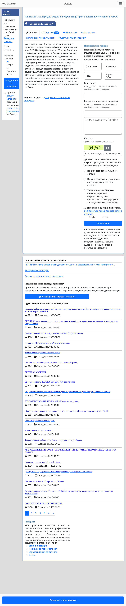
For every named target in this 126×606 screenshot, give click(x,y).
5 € (8, 123)
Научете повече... (9, 117)
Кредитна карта (11, 150)
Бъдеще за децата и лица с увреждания (44, 312)
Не (107, 253)
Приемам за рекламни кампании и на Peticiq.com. (14, 180)
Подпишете (103, 259)
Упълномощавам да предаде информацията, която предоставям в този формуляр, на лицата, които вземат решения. (104, 232)
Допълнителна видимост (72, 73)
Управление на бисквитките (43, 587)
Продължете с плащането (11, 160)
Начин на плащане (8, 134)
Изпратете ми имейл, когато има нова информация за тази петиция (103, 218)
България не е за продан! (37, 306)
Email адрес (90, 119)
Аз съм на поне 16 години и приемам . (103, 246)
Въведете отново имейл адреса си (101, 137)
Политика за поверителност (40, 73)
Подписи (50, 68)
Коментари (70, 68)
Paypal (10, 141)
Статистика (88, 68)
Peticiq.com (9, 3)
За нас (32, 591)
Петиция (31, 68)
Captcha (88, 174)
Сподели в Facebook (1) (39, 60)
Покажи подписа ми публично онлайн (102, 208)
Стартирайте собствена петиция (56, 332)
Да (93, 253)
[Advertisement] (73, 29)
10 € (9, 127)
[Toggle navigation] (120, 3)
